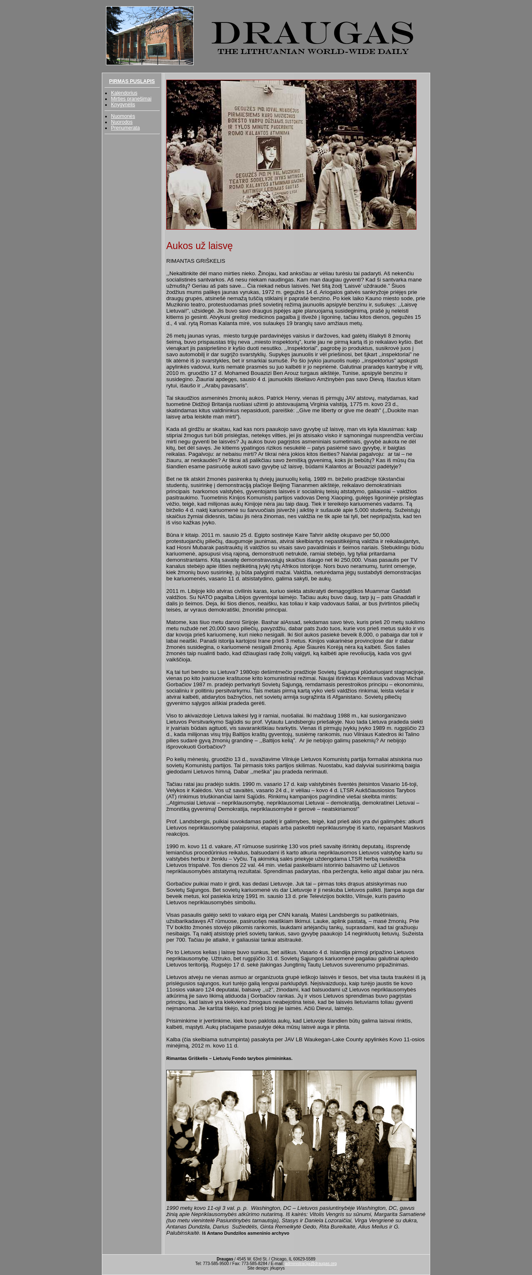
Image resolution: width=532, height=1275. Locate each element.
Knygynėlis (123, 105)
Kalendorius (124, 93)
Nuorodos (122, 122)
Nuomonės (123, 116)
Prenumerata (125, 128)
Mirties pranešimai (131, 99)
